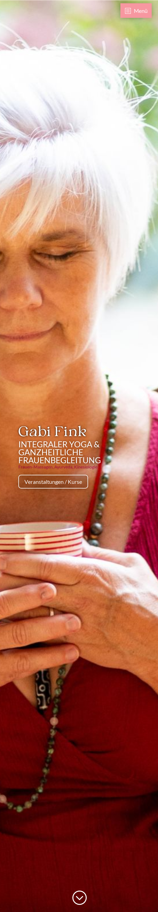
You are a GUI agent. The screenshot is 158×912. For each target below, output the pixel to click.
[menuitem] (136, 10)
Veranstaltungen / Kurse (53, 481)
